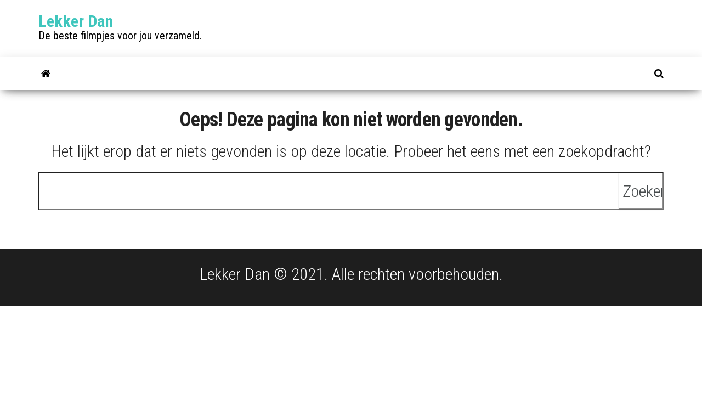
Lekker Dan (75, 21)
